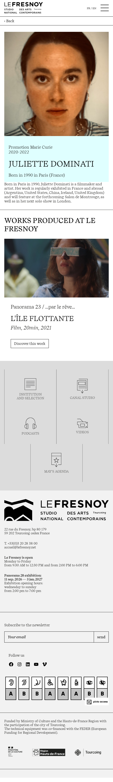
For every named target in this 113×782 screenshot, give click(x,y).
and (21, 398)
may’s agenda (56, 471)
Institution (30, 394)
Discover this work (29, 343)
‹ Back (9, 21)
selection (34, 398)
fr (88, 8)
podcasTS (30, 433)
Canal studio (82, 398)
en (94, 8)
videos (82, 432)
